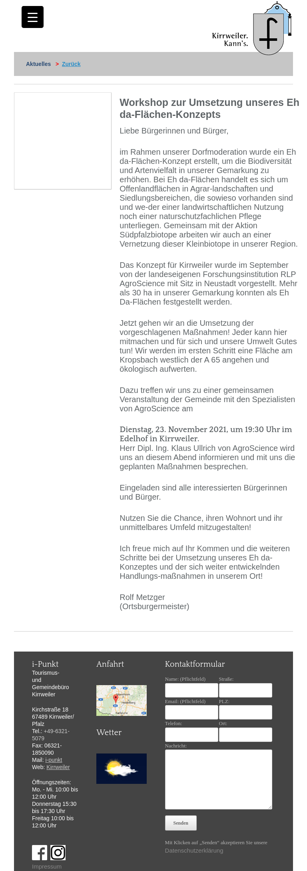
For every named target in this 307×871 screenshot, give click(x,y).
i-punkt (53, 760)
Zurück (71, 64)
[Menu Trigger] (33, 17)
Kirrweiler (58, 767)
